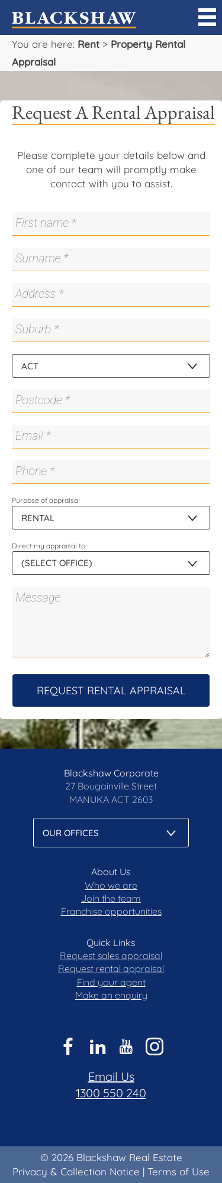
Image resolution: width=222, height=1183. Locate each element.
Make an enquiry (111, 995)
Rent (88, 44)
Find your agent (111, 982)
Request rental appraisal (111, 968)
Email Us (111, 1076)
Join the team (111, 898)
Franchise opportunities (111, 911)
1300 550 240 (111, 1093)
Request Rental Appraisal (111, 690)
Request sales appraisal (111, 955)
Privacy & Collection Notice (76, 1171)
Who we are (111, 885)
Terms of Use (178, 1171)
